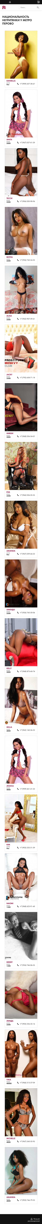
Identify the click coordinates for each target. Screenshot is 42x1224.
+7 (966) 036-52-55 (27, 495)
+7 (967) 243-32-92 (27, 1141)
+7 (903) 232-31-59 (27, 848)
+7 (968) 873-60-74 (27, 671)
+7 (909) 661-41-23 (27, 789)
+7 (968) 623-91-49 (27, 906)
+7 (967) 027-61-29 (27, 143)
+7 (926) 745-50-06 (27, 613)
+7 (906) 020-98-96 (27, 201)
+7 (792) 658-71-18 (27, 378)
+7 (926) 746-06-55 (27, 965)
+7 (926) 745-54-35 (27, 260)
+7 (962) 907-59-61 (27, 319)
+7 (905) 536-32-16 (27, 1024)
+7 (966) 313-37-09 (27, 1083)
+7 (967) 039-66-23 (27, 554)
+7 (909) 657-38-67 (27, 84)
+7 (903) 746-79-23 (27, 1200)
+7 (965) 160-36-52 (27, 730)
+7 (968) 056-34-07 (27, 436)
